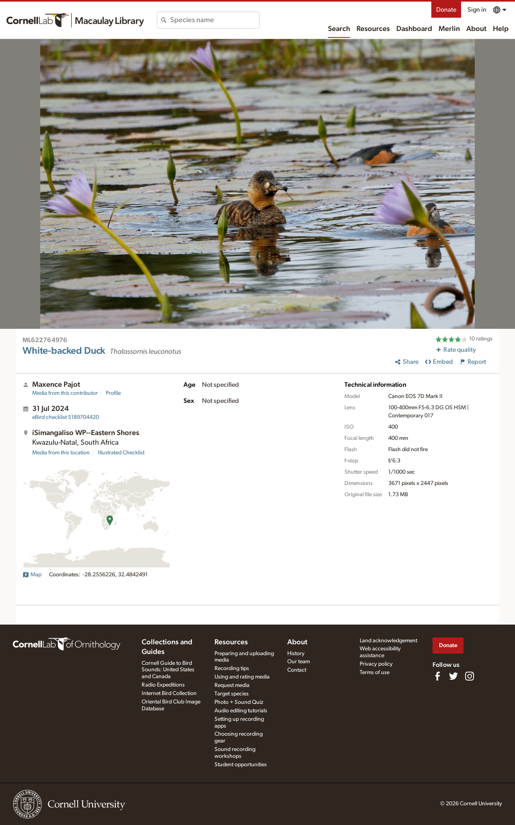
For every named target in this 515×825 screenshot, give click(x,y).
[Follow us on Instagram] (469, 676)
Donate (446, 9)
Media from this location (61, 453)
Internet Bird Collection (169, 693)
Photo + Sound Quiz (238, 702)
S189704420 (65, 417)
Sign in (477, 9)
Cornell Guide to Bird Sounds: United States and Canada (168, 670)
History (296, 653)
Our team (298, 661)
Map (32, 575)
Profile (113, 393)
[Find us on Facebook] (437, 676)
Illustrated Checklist (121, 453)
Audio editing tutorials (240, 711)
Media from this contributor (65, 393)
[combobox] (214, 20)
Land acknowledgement (388, 641)
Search (339, 29)
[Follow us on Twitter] (453, 676)
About (476, 29)
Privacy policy (376, 664)
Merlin (449, 29)
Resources (373, 29)
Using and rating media (242, 677)
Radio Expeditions (163, 685)
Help (501, 29)
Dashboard (414, 29)
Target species (231, 694)
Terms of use (374, 672)
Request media (231, 685)
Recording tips (231, 668)
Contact (296, 670)
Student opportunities (240, 764)
